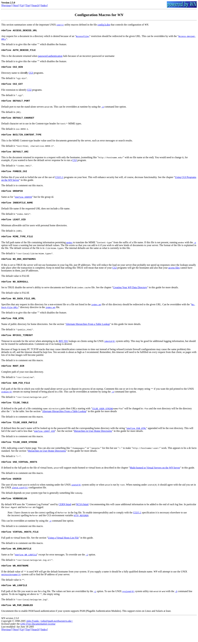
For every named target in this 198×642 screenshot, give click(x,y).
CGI (31, 73)
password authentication (50, 56)
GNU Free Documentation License (37, 633)
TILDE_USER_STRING (102, 415)
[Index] (44, 5)
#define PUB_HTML (136, 435)
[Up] (22, 5)
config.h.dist (104, 24)
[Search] (35, 5)
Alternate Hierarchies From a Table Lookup (88, 329)
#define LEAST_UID (44, 438)
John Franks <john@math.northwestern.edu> (49, 630)
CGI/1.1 (59, 180)
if (26, 73)
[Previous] (6, 5)
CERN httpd (65, 512)
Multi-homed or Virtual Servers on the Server (155, 475)
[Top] (28, 5)
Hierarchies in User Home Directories (93, 438)
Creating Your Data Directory (130, 292)
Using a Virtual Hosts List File (63, 546)
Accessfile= (82, 36)
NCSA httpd (82, 512)
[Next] (15, 5)
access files (174, 272)
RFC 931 (63, 346)
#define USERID (23, 200)
